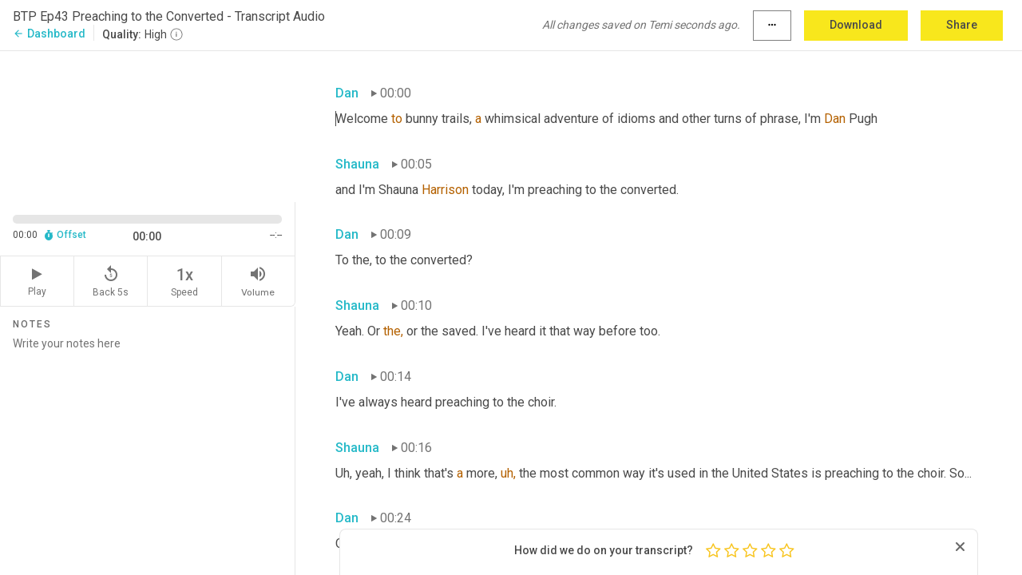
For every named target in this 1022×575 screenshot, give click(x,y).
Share (961, 24)
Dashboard (49, 33)
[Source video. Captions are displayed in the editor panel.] (147, 125)
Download (856, 24)
